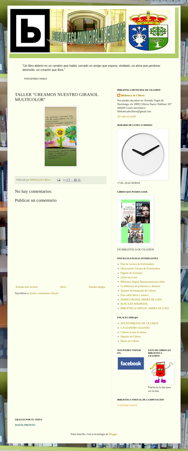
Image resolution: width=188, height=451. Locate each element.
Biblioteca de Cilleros (133, 95)
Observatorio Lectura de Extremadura (140, 268)
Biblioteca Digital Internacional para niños (143, 281)
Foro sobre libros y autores (135, 295)
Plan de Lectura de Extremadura (137, 264)
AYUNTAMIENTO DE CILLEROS (139, 323)
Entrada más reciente (27, 287)
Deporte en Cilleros (131, 336)
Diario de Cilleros (130, 341)
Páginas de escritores (131, 273)
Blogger (113, 434)
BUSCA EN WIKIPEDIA (134, 303)
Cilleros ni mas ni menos (133, 332)
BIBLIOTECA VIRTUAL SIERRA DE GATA (145, 308)
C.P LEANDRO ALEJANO (135, 327)
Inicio (63, 287)
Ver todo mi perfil (126, 116)
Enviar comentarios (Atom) (44, 293)
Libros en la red (129, 277)
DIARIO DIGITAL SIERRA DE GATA (141, 299)
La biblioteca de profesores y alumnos (140, 286)
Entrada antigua (97, 287)
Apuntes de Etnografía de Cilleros (138, 290)
